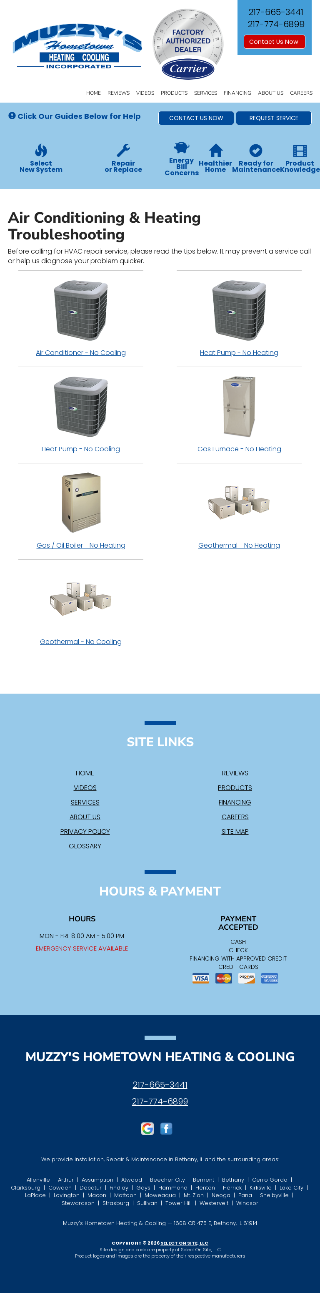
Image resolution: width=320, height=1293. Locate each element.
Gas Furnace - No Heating (239, 414)
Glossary (85, 846)
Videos (145, 93)
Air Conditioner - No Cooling (80, 318)
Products (174, 93)
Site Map (235, 831)
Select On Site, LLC (184, 1243)
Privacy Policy (85, 831)
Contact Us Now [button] (274, 42)
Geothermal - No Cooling (80, 607)
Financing (237, 93)
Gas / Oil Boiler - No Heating (80, 511)
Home (93, 93)
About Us (270, 93)
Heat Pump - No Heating (239, 318)
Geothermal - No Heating (239, 511)
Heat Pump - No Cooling (80, 414)
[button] (196, 118)
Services (205, 93)
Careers (301, 93)
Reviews (119, 93)
